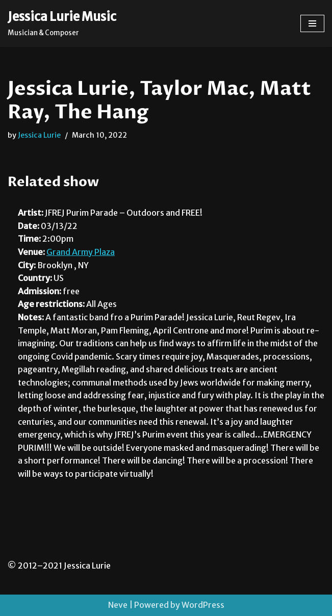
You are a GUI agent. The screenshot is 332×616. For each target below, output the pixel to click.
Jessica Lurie (39, 135)
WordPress (203, 605)
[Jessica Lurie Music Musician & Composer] (62, 23)
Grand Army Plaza (80, 252)
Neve (117, 605)
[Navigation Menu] (312, 23)
